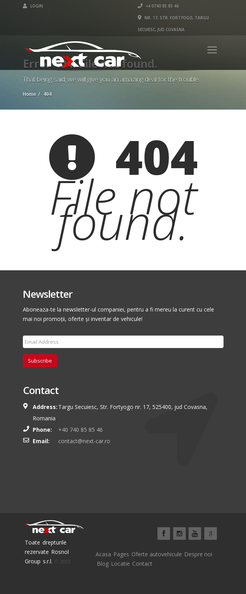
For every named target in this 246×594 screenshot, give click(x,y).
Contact (142, 563)
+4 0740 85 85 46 (158, 6)
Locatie (120, 563)
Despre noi (198, 554)
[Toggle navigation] (212, 50)
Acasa (103, 554)
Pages (121, 554)
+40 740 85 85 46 (80, 429)
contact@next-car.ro (84, 441)
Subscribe (40, 360)
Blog (103, 563)
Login (33, 6)
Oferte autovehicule (156, 554)
